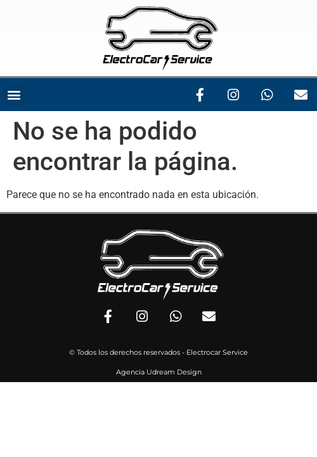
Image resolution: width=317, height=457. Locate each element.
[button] (13, 94)
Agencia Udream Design (159, 372)
